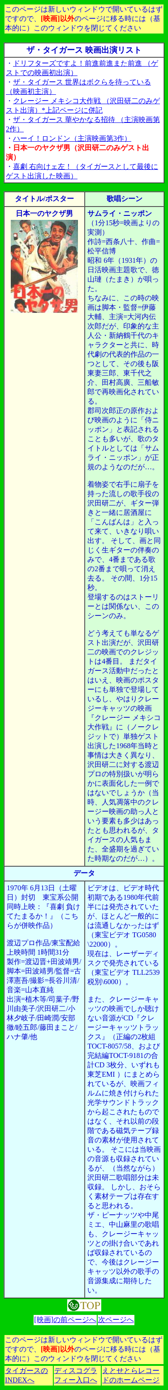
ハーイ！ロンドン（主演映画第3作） (72, 138)
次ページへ (116, 1319)
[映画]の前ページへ (65, 1319)
